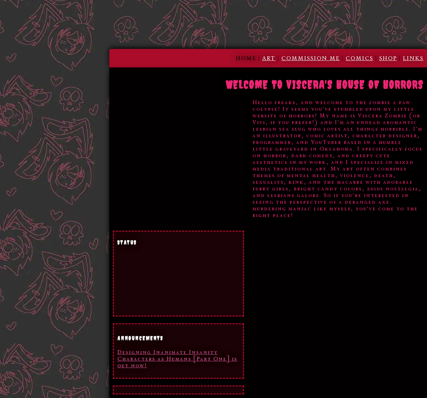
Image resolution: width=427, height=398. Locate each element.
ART (268, 58)
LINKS (413, 58)
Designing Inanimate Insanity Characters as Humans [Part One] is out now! (177, 359)
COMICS (359, 58)
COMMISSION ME (310, 58)
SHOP (388, 58)
